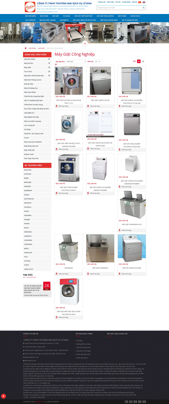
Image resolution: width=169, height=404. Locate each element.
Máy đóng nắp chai (31, 146)
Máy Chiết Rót (29, 150)
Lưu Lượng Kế (30, 20)
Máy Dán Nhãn (30, 16)
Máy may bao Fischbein (33, 142)
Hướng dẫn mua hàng (83, 344)
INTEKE (26, 224)
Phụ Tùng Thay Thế (31, 158)
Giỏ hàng (79, 340)
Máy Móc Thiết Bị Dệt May (83, 16)
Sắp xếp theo (60, 62)
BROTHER (27, 182)
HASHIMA (27, 215)
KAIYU (26, 228)
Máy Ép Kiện (122, 16)
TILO (26, 257)
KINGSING (28, 232)
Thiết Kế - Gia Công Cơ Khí (33, 134)
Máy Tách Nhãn (30, 92)
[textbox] (121, 7)
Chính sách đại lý (82, 358)
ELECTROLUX (29, 199)
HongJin (27, 219)
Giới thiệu (110, 2)
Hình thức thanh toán (83, 347)
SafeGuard (28, 253)
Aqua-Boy (27, 170)
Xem (134, 61)
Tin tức (118, 2)
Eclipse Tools (135, 16)
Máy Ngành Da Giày (31, 117)
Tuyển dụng (126, 2)
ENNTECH (27, 203)
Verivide (27, 261)
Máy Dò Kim (44, 16)
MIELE (26, 248)
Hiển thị (90, 62)
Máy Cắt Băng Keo (31, 88)
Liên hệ (134, 2)
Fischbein (27, 207)
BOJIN (26, 178)
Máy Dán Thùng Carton (105, 16)
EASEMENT (28, 190)
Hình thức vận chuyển (83, 351)
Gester (26, 211)
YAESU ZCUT (28, 269)
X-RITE (26, 265)
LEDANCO (27, 236)
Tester (26, 138)
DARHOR (27, 186)
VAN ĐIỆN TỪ (64, 20)
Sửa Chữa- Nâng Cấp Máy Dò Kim (84, 20)
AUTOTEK (27, 174)
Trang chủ (102, 2)
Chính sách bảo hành (83, 354)
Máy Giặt (55, 16)
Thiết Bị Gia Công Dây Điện (34, 96)
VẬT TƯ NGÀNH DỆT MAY (130, 20)
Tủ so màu (66, 16)
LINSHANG (28, 240)
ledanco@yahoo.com (50, 12)
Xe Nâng (27, 129)
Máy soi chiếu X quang (48, 20)
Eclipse (26, 195)
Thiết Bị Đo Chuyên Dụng (109, 20)
